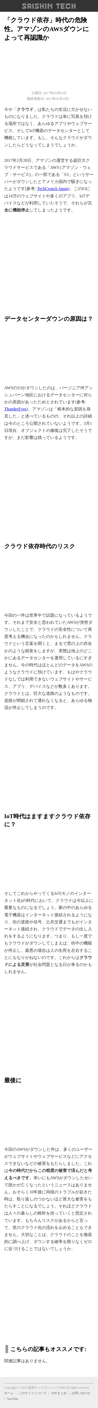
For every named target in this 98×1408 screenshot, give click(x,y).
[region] (49, 261)
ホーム (9, 1393)
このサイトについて (32, 1393)
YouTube (12, 1399)
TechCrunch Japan (52, 188)
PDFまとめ (59, 1393)
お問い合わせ (80, 1393)
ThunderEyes (15, 409)
